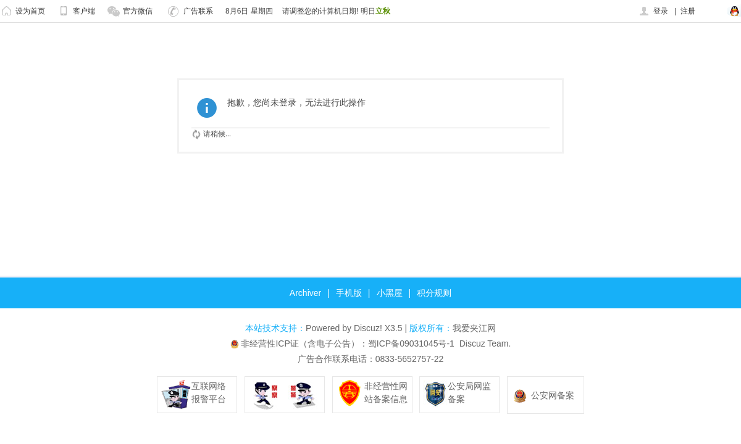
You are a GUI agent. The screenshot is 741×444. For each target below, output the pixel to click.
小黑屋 (390, 293)
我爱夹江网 (474, 328)
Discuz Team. (485, 343)
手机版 (349, 293)
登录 (653, 11)
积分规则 (434, 293)
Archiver (305, 293)
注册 (687, 11)
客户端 (76, 11)
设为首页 (22, 11)
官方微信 (130, 11)
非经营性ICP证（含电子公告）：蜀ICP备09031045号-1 (347, 343)
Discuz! (368, 328)
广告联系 (190, 11)
